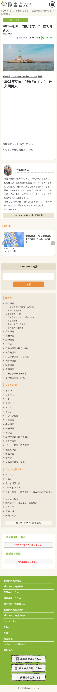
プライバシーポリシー (14, 643)
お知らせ (8, 632)
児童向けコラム (11, 591)
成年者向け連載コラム (14, 603)
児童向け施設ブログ (13, 609)
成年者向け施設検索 (13, 585)
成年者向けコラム (12, 597)
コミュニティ (10, 620)
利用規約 (8, 649)
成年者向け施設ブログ (14, 614)
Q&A (6, 626)
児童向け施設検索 (12, 580)
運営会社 (8, 638)
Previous (4, 242)
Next (53, 242)
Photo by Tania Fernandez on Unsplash (22, 75)
